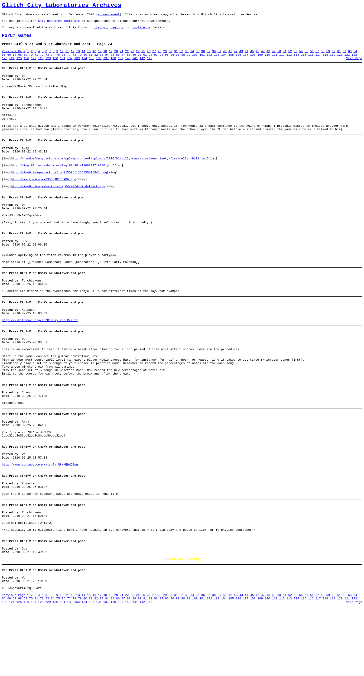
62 (344, 57)
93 (156, 61)
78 (74, 61)
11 (67, 57)
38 (214, 57)
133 (77, 65)
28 (159, 57)
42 (235, 57)
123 (4, 65)
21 (121, 57)
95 (167, 61)
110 (267, 61)
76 (63, 61)
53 (295, 57)
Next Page (354, 65)
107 (245, 61)
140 (127, 65)
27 (154, 57)
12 (73, 57)
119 (332, 61)
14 (83, 57)
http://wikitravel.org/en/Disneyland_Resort (40, 358)
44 (246, 57)
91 (145, 61)
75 (58, 61)
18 (105, 57)
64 (355, 57)
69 (25, 61)
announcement (109, 16)
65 (4, 61)
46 (257, 57)
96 (172, 61)
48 (268, 57)
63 (350, 57)
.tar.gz (100, 31)
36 (203, 57)
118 (325, 61)
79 (80, 61)
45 (252, 57)
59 (328, 57)
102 (209, 61)
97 (178, 61)
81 (91, 61)
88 (129, 61)
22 (127, 57)
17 (100, 57)
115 (303, 61)
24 (138, 57)
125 (19, 65)
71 (36, 61)
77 (69, 61)
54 (301, 57)
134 (84, 65)
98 (183, 61)
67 (14, 61)
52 (290, 57)
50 (279, 57)
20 (116, 57)
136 (98, 65)
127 (33, 65)
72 (42, 61)
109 (260, 61)
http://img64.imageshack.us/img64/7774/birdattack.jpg (58, 210)
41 (230, 57)
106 (238, 61)
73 (47, 61)
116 (310, 61)
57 (317, 57)
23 (132, 57)
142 (142, 65)
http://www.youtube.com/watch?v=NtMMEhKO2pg (40, 520)
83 (102, 61)
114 (296, 61)
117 (318, 61)
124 (11, 65)
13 (78, 57)
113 (289, 61)
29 (165, 57)
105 (231, 61)
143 (149, 65)
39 (219, 57)
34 (192, 57)
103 (216, 61)
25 (143, 57)
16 (94, 57)
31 (176, 57)
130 (55, 65)
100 (195, 61)
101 (202, 61)
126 (26, 65)
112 (281, 61)
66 (9, 61)
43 (241, 57)
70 (31, 61)
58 (323, 57)
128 (40, 65)
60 (333, 57)
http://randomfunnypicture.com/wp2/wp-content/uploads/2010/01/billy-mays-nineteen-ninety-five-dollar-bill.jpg (108, 177)
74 (53, 61)
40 (225, 57)
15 (89, 57)
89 (134, 61)
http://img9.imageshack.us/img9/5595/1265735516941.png (59, 193)
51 (284, 57)
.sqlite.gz (141, 31)
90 (140, 61)
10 (62, 57)
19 (111, 57)
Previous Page (13, 57)
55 (306, 57)
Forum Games (17, 40)
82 (96, 61)
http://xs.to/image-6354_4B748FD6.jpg (43, 202)
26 (149, 57)
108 (253, 61)
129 (48, 65)
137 (106, 65)
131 (62, 65)
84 (107, 61)
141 (135, 65)
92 (150, 61)
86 (118, 61)
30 (170, 57)
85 (112, 61)
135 (91, 65)
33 (187, 57)
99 (188, 61)
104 (224, 61)
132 (69, 65)
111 (274, 61)
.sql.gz (116, 31)
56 (312, 57)
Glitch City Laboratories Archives (61, 6)
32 (181, 57)
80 (85, 61)
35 (197, 57)
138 (113, 65)
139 (120, 65)
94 (161, 61)
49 (274, 57)
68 (20, 61)
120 (339, 61)
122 (354, 61)
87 (123, 61)
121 (347, 61)
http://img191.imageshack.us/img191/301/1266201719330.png (61, 185)
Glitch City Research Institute (52, 23)
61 (339, 57)
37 (208, 57)
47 (263, 57)
